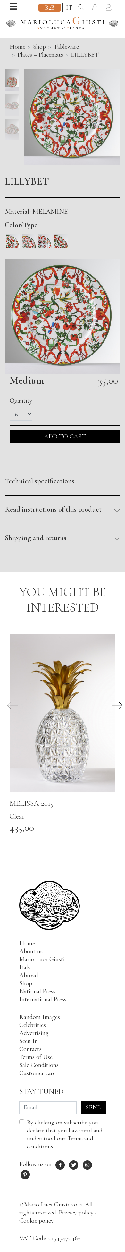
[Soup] (45, 238)
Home (27, 943)
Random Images (39, 1017)
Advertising (34, 1033)
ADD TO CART (65, 436)
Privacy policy (76, 1212)
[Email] (48, 1107)
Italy (25, 967)
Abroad (28, 975)
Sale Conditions (39, 1065)
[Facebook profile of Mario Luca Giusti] (60, 1164)
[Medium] (13, 238)
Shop (39, 47)
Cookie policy (36, 1220)
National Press (37, 991)
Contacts (30, 1049)
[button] (62, 481)
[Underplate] (61, 238)
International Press (42, 999)
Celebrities (32, 1025)
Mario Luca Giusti (42, 959)
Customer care (37, 1073)
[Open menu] (13, 7)
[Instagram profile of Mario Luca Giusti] (87, 1164)
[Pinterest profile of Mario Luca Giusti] (25, 1174)
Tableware (66, 47)
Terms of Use (36, 1057)
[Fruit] (29, 238)
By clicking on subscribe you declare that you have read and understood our (65, 1134)
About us (31, 951)
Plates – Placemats (40, 55)
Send (94, 1107)
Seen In (28, 1041)
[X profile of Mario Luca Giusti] (74, 1164)
